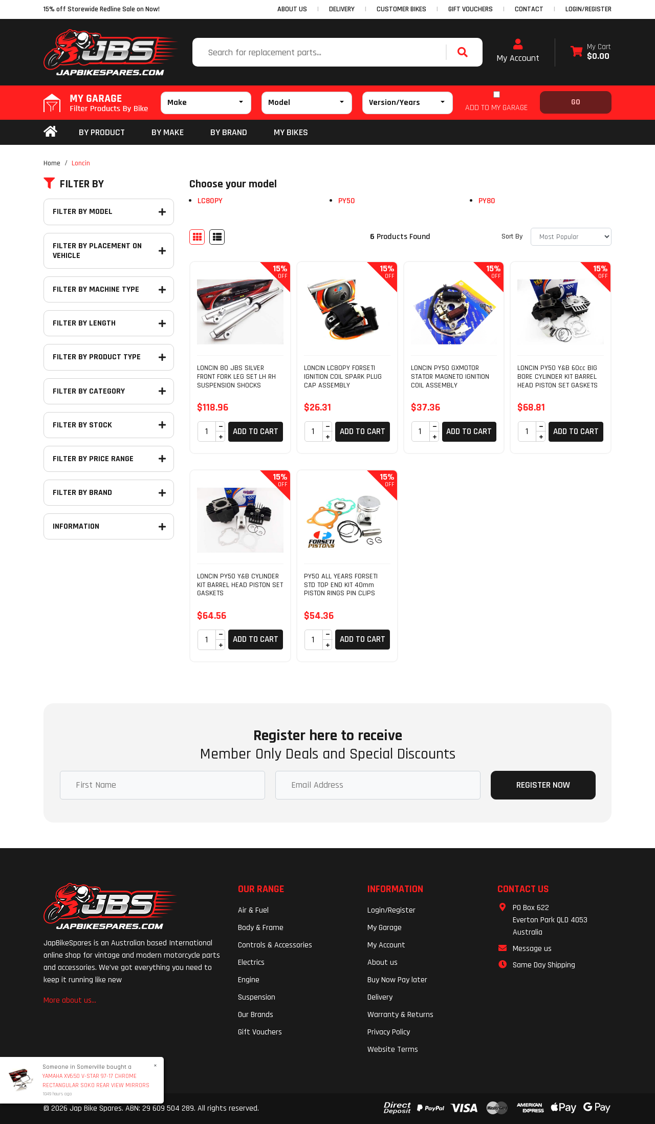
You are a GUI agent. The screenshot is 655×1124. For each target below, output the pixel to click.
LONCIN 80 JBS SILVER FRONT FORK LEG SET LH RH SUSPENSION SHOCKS (236, 376)
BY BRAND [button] (228, 132)
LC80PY (210, 201)
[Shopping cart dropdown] (591, 52)
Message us (532, 948)
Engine (248, 980)
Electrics (251, 962)
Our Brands (255, 1014)
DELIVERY (342, 9)
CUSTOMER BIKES (401, 9)
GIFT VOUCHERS (470, 9)
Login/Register (588, 9)
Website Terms (392, 1049)
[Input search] (320, 52)
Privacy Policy (388, 1032)
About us (382, 962)
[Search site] (465, 52)
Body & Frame (260, 927)
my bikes (291, 132)
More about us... (69, 1000)
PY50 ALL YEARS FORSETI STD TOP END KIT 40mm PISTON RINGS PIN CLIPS (341, 585)
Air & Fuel (253, 910)
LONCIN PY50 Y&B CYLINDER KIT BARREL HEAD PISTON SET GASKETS (240, 585)
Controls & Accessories (275, 945)
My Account (517, 51)
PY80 (486, 201)
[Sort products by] (571, 237)
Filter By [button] (73, 184)
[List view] (217, 237)
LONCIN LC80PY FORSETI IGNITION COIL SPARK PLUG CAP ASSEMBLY (343, 376)
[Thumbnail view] (197, 237)
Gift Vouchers (260, 1032)
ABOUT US (292, 9)
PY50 (346, 201)
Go (575, 102)
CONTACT (529, 9)
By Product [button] (102, 132)
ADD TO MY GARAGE (496, 107)
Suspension (256, 997)
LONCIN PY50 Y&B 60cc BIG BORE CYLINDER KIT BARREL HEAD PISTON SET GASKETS (557, 376)
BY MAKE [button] (167, 132)
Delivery (379, 997)
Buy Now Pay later (397, 980)
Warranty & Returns (400, 1014)
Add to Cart (255, 431)
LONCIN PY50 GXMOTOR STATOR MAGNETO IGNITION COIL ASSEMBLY (450, 376)
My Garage (384, 927)
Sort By (511, 236)
